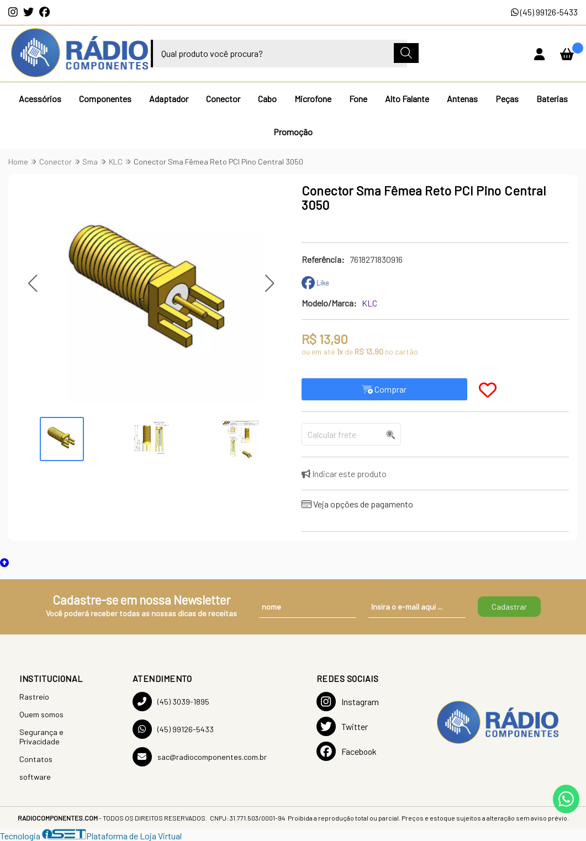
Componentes (105, 98)
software (35, 776)
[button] (32, 283)
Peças (507, 98)
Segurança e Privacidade (41, 736)
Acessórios (40, 98)
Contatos (35, 759)
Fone (358, 98)
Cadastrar (509, 606)
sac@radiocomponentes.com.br (200, 756)
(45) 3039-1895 (171, 701)
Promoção (293, 131)
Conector (223, 98)
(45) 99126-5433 (544, 12)
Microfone (312, 98)
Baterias (552, 98)
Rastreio (34, 696)
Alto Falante (407, 98)
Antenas (462, 98)
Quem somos (41, 714)
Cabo (267, 98)
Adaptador (168, 98)
